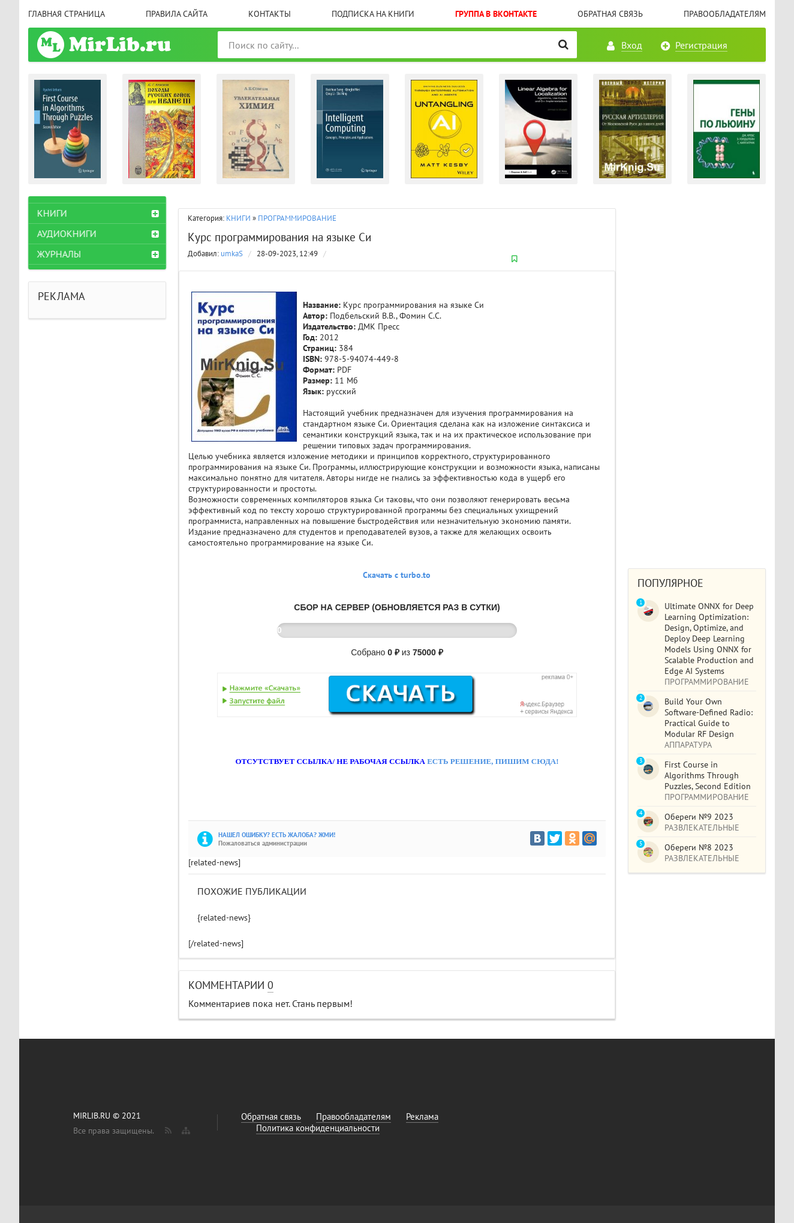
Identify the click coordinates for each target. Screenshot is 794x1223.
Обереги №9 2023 (698, 816)
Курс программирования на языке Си (279, 237)
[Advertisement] (697, 376)
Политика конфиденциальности (318, 1128)
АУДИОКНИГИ (67, 233)
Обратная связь (610, 13)
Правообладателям (725, 13)
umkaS (232, 253)
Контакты (269, 13)
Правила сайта (176, 13)
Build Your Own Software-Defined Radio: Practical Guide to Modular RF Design (708, 717)
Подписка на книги (373, 13)
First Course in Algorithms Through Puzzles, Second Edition (707, 775)
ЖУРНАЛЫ (59, 254)
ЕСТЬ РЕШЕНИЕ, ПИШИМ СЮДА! (492, 761)
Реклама (422, 1116)
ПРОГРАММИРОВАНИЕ (297, 218)
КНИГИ (238, 218)
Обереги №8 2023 (698, 847)
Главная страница (66, 13)
